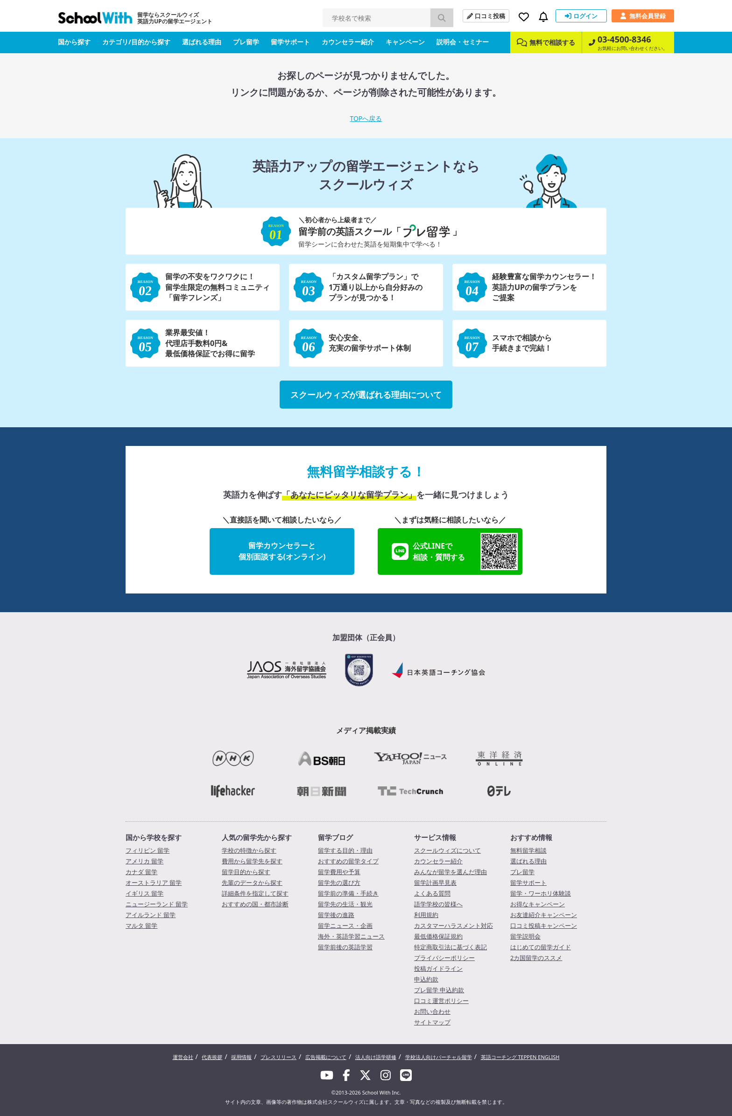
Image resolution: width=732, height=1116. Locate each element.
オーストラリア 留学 (154, 882)
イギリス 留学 (144, 893)
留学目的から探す (246, 872)
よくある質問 (432, 893)
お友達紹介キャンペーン (543, 915)
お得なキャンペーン (537, 904)
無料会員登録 (643, 16)
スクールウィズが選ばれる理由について (366, 394)
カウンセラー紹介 (348, 41)
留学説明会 (525, 936)
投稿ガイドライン (438, 968)
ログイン (581, 16)
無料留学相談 (528, 850)
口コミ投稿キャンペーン (543, 925)
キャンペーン (405, 41)
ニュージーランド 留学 (157, 904)
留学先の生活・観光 (345, 904)
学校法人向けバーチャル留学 (438, 1056)
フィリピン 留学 (147, 850)
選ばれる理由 (201, 41)
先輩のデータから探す (252, 882)
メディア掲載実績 (366, 730)
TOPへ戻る (366, 118)
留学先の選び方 (339, 882)
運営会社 (183, 1056)
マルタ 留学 (141, 925)
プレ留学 (246, 41)
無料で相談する (546, 42)
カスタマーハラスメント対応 (453, 925)
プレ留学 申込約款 (439, 990)
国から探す (74, 41)
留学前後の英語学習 (345, 947)
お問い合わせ (432, 1011)
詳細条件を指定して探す (255, 893)
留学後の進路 (336, 915)
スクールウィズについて (447, 850)
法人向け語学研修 (375, 1056)
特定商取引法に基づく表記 (450, 947)
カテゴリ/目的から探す (136, 41)
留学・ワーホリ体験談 (540, 893)
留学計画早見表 (435, 882)
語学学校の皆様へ (438, 904)
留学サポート (290, 41)
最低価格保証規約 (438, 936)
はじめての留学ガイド (540, 947)
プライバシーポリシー (444, 958)
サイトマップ (432, 1022)
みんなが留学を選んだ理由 (450, 872)
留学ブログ (335, 837)
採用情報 (241, 1056)
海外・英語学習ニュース (351, 936)
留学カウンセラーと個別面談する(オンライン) (282, 551)
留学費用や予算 (339, 872)
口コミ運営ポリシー (441, 1000)
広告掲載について (325, 1056)
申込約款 (426, 979)
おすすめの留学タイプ (348, 861)
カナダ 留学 (141, 872)
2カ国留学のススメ (536, 958)
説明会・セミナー (462, 41)
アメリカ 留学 (144, 861)
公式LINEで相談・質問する (455, 551)
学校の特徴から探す (249, 850)
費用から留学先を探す (252, 861)
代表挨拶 (212, 1056)
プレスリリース (278, 1056)
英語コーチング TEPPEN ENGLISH (520, 1056)
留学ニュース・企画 (345, 925)
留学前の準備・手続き (348, 893)
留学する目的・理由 (345, 850)
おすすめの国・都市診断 (255, 904)
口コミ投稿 (486, 16)
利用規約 (426, 915)
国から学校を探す (154, 837)
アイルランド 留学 (151, 915)
